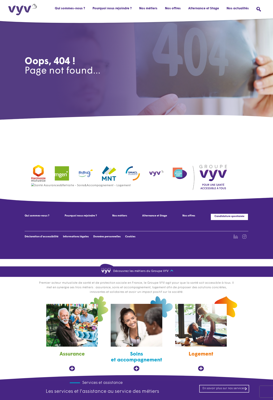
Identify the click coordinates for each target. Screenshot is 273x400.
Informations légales (76, 236)
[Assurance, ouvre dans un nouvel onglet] (72, 337)
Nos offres (173, 8)
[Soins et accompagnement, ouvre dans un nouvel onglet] (136, 337)
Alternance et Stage (203, 8)
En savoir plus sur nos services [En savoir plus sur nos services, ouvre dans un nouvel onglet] (224, 388)
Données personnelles (107, 236)
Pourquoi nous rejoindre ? (112, 8)
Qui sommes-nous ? (70, 8)
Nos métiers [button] (148, 8)
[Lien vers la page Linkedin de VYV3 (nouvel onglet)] (235, 236)
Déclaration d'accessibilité (41, 236)
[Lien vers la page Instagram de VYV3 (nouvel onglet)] (244, 236)
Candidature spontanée (229, 216)
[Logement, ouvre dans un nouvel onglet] (201, 337)
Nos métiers (119, 215)
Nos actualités (238, 8)
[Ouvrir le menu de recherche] (258, 9)
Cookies (130, 236)
